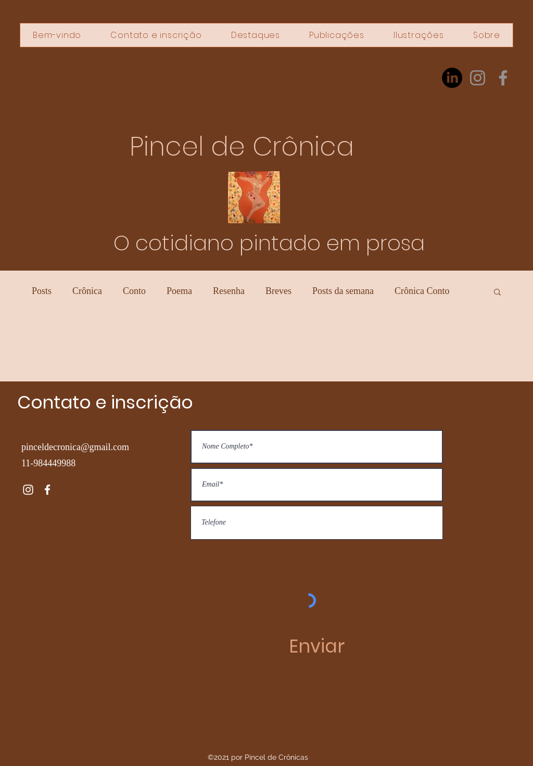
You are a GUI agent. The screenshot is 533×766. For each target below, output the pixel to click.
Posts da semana (343, 291)
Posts (42, 291)
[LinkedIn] (452, 78)
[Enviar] (316, 646)
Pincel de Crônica (242, 147)
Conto (134, 291)
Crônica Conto (422, 291)
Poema (179, 291)
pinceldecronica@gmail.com (75, 447)
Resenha (229, 291)
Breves (278, 291)
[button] (497, 292)
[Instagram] (477, 78)
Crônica (87, 291)
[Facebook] (503, 78)
